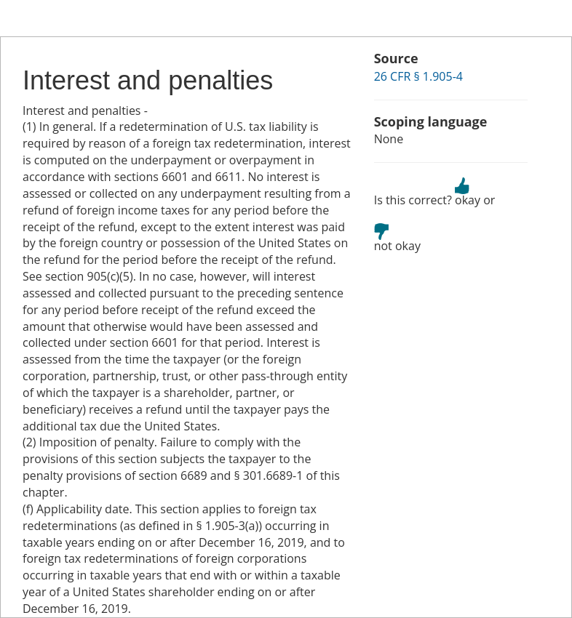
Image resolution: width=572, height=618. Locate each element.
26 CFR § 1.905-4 (418, 76)
